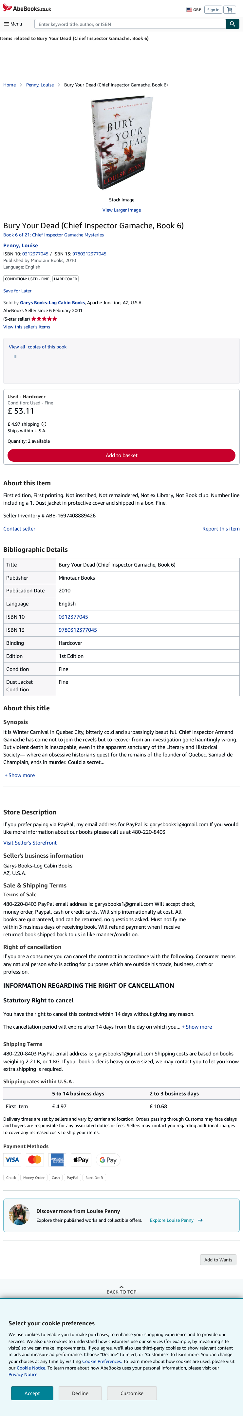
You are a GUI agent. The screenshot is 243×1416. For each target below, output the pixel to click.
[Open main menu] (14, 24)
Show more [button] (22, 775)
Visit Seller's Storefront (30, 842)
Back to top (121, 1292)
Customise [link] (132, 1393)
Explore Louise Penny (177, 1220)
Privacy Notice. (23, 1374)
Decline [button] (80, 1393)
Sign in (213, 9)
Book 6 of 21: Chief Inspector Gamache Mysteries (53, 234)
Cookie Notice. (31, 1367)
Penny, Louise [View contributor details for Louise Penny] (40, 84)
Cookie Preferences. (102, 1361)
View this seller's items (26, 326)
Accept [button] (32, 1393)
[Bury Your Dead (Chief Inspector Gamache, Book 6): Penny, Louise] (121, 142)
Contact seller (19, 528)
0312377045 (35, 253)
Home (9, 84)
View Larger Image (122, 210)
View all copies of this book (37, 346)
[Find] (232, 24)
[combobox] (130, 24)
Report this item (221, 528)
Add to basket (122, 455)
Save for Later (17, 290)
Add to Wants (218, 1259)
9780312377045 (78, 629)
